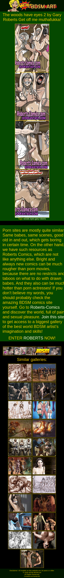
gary (37, 219)
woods (27, 219)
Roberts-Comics (45, 307)
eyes (32, 219)
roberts (43, 219)
